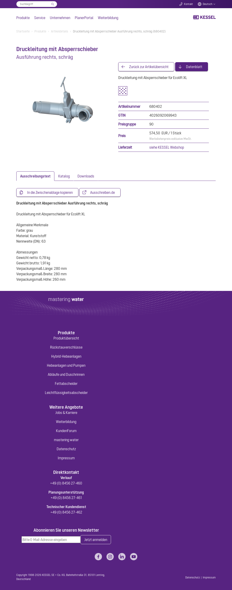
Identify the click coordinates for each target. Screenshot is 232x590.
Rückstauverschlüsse (66, 347)
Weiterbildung (108, 18)
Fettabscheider (66, 383)
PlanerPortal (84, 18)
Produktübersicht (66, 338)
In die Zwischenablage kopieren (50, 192)
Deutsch (207, 4)
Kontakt (188, 4)
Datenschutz (66, 449)
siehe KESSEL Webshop (166, 147)
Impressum (66, 458)
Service (39, 18)
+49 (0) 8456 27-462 (66, 512)
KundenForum (66, 431)
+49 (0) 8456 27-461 (66, 498)
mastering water (66, 440)
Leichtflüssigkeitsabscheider (66, 393)
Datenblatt (194, 67)
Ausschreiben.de (102, 192)
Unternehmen (60, 18)
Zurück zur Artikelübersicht (149, 67)
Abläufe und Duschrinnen (66, 374)
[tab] (35, 176)
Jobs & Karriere (66, 413)
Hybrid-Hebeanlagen (66, 356)
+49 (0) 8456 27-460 (66, 483)
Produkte (23, 18)
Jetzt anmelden (95, 540)
